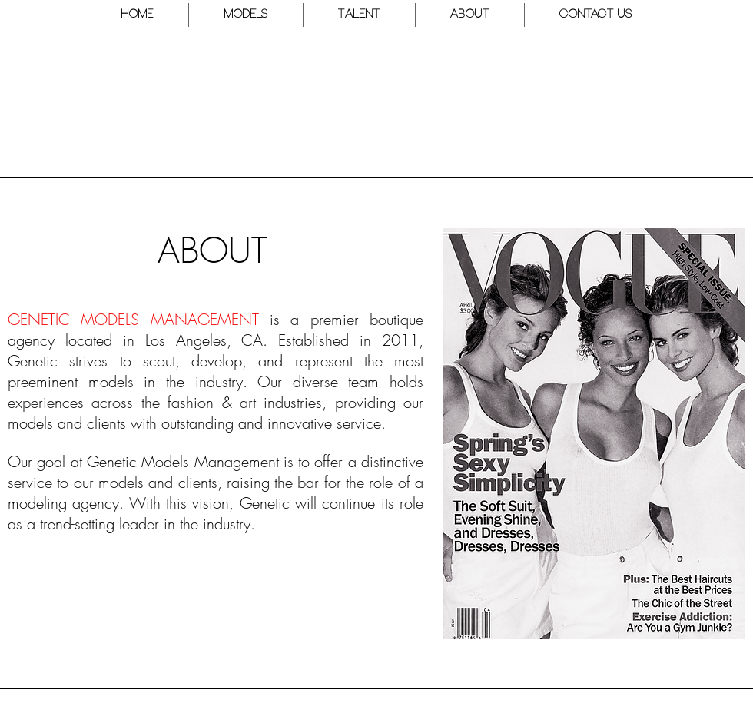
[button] (246, 15)
